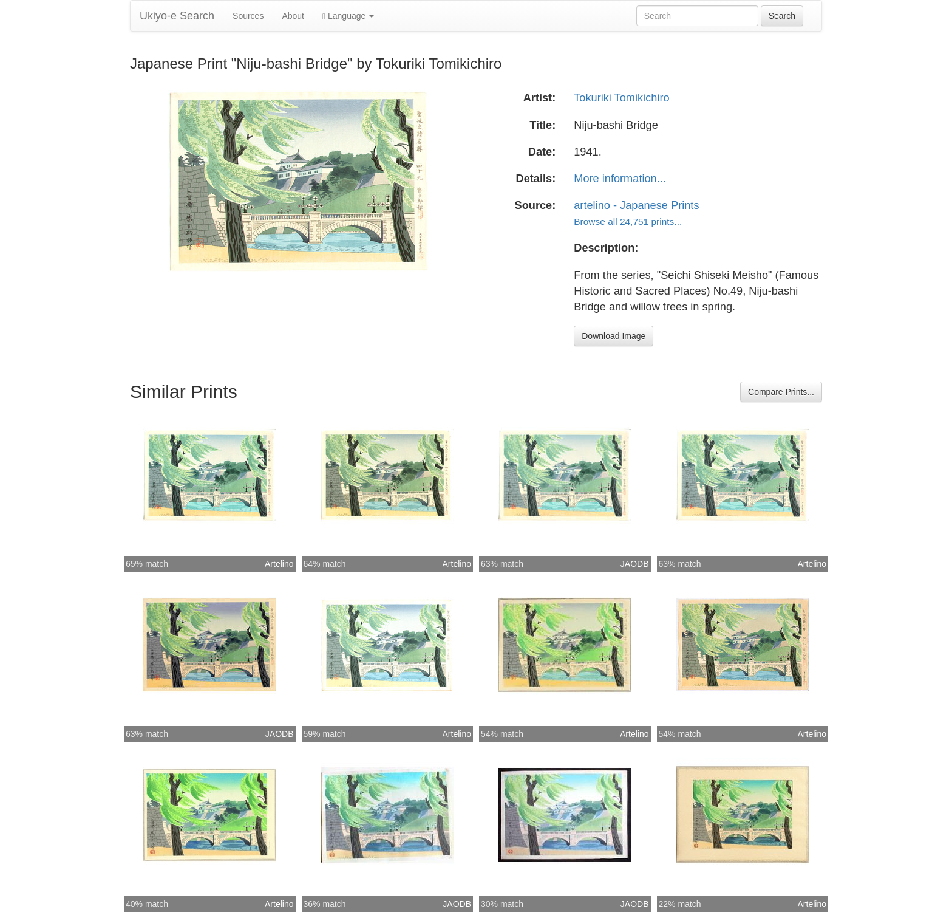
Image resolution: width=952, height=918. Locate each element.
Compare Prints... (781, 392)
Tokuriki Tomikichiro (621, 98)
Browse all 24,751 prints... (628, 221)
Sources (248, 16)
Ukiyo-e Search (177, 16)
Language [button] (348, 16)
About (293, 16)
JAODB (634, 564)
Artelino (279, 564)
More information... (620, 179)
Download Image (613, 336)
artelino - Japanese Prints (636, 205)
